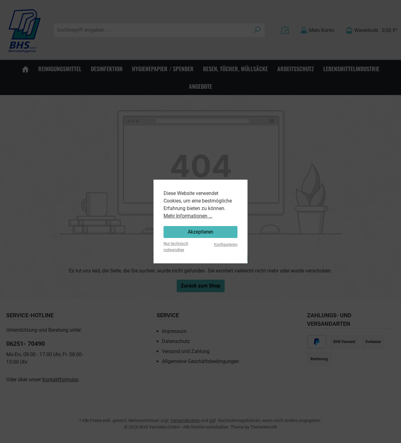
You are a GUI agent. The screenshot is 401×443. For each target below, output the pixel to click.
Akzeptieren (200, 232)
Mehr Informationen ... (188, 216)
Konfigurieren (225, 244)
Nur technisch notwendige (176, 246)
